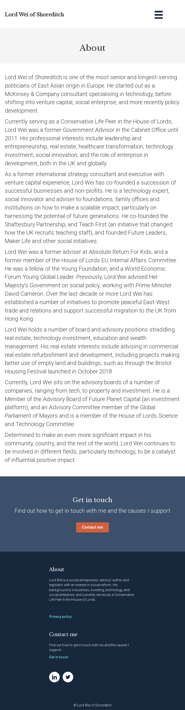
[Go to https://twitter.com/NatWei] (68, 677)
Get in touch (58, 657)
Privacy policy (60, 617)
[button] (92, 527)
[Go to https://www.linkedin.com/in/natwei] (54, 677)
